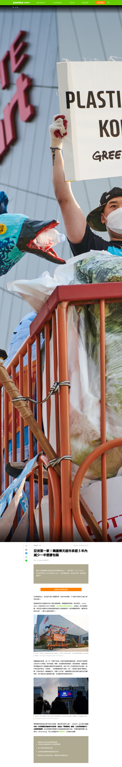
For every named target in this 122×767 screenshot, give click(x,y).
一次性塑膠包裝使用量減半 (64, 606)
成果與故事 (85, 3)
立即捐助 (100, 2)
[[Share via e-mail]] (26, 549)
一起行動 (71, 3)
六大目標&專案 (57, 3)
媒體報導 (62, 731)
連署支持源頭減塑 (61, 589)
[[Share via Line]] (26, 560)
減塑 (40, 545)
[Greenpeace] (21, 5)
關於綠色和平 (41, 3)
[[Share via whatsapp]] (26, 556)
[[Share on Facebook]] (26, 553)
